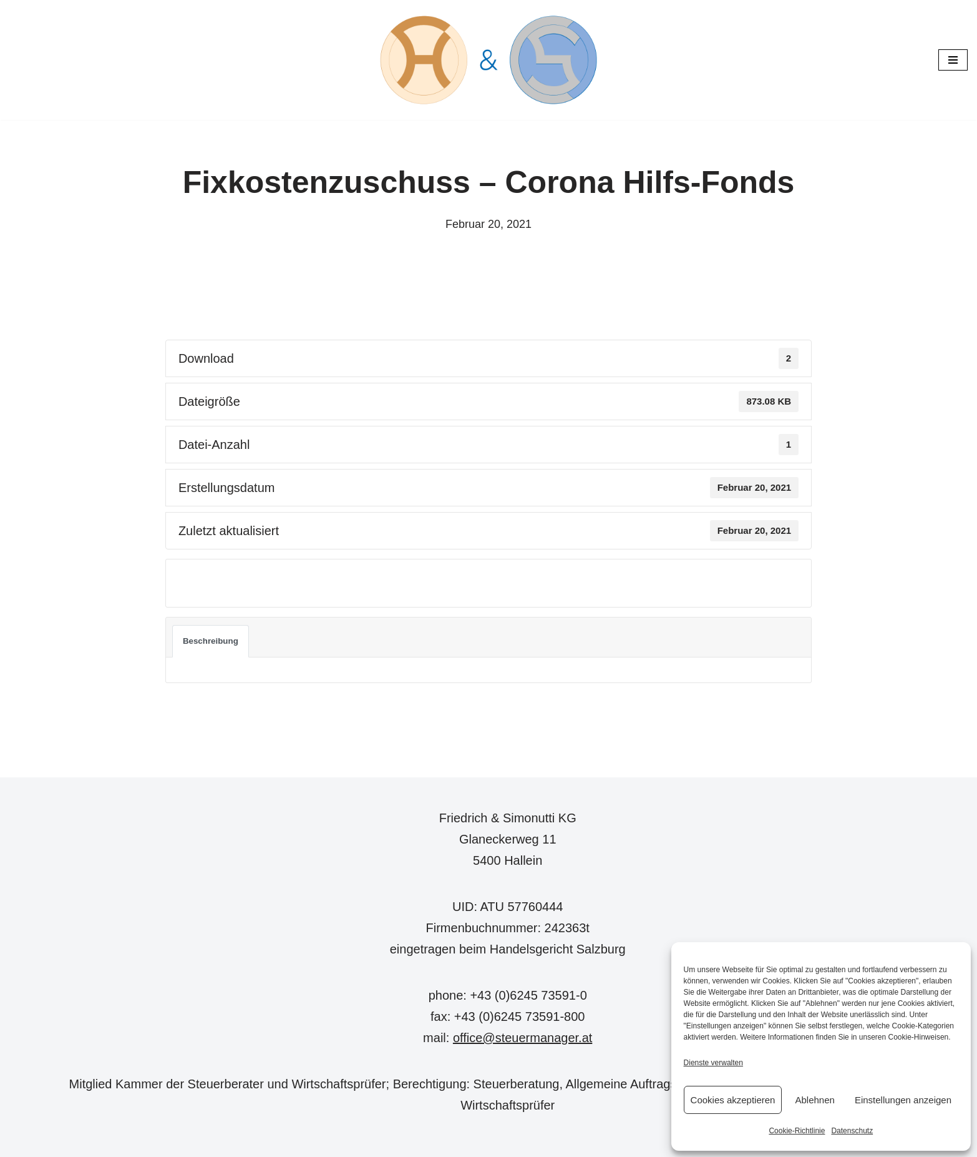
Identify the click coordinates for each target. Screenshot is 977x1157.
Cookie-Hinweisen (918, 1037)
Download (208, 583)
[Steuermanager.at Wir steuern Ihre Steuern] (488, 60)
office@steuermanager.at (522, 1038)
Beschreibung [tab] (210, 641)
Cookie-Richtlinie (797, 1130)
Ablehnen (814, 1100)
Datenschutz (852, 1130)
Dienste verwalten (713, 1062)
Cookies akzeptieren (733, 1100)
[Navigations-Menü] (953, 60)
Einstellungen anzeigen (903, 1100)
